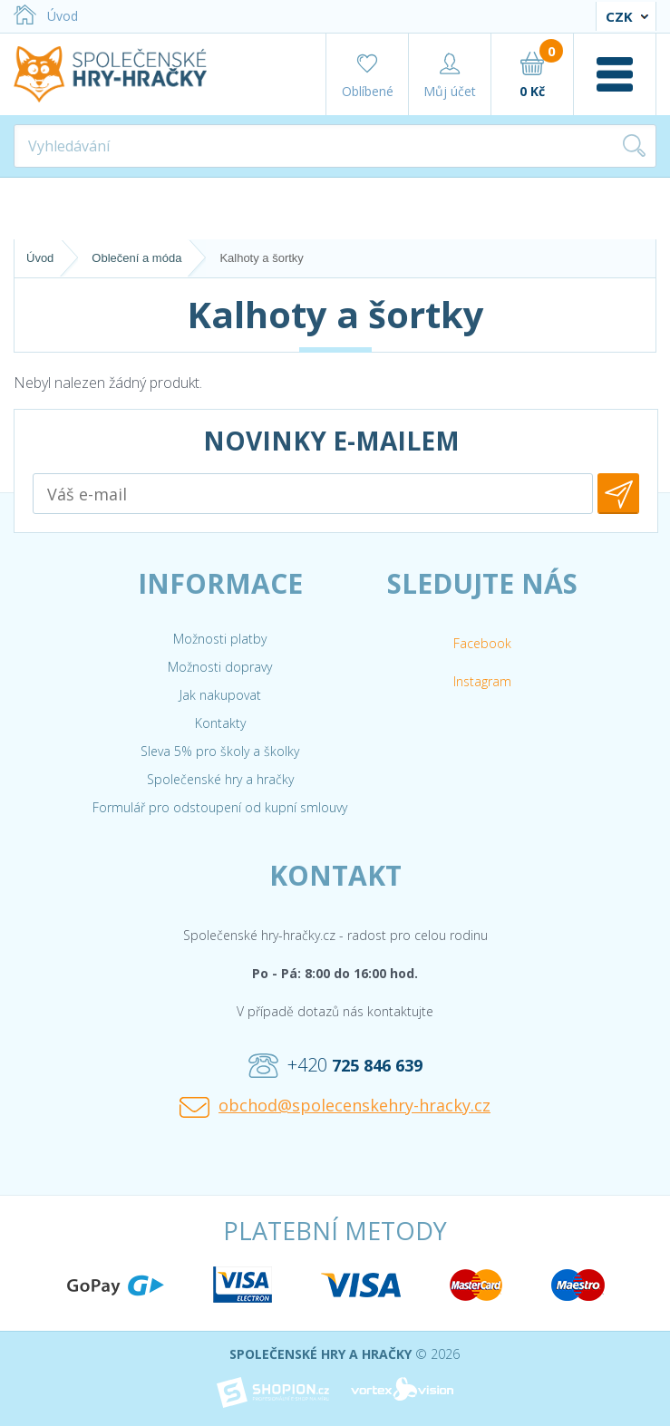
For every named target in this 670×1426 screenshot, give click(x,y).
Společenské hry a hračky (220, 779)
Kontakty (220, 723)
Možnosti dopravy (220, 666)
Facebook (482, 643)
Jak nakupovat (220, 694)
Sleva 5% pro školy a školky (220, 751)
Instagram (482, 681)
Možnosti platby (220, 638)
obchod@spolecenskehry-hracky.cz (335, 1106)
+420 (335, 1065)
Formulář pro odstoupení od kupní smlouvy (219, 807)
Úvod (46, 15)
